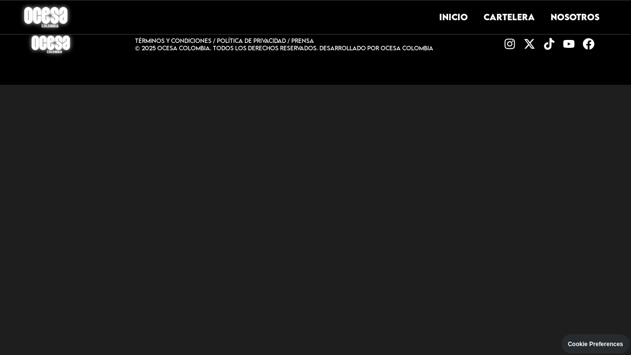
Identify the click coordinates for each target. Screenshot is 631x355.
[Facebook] (589, 44)
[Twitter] (529, 44)
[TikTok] (549, 44)
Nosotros (575, 17)
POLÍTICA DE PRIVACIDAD (251, 40)
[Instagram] (510, 44)
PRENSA (302, 40)
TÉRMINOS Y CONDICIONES (173, 40)
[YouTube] (569, 44)
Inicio (453, 17)
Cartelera (509, 17)
